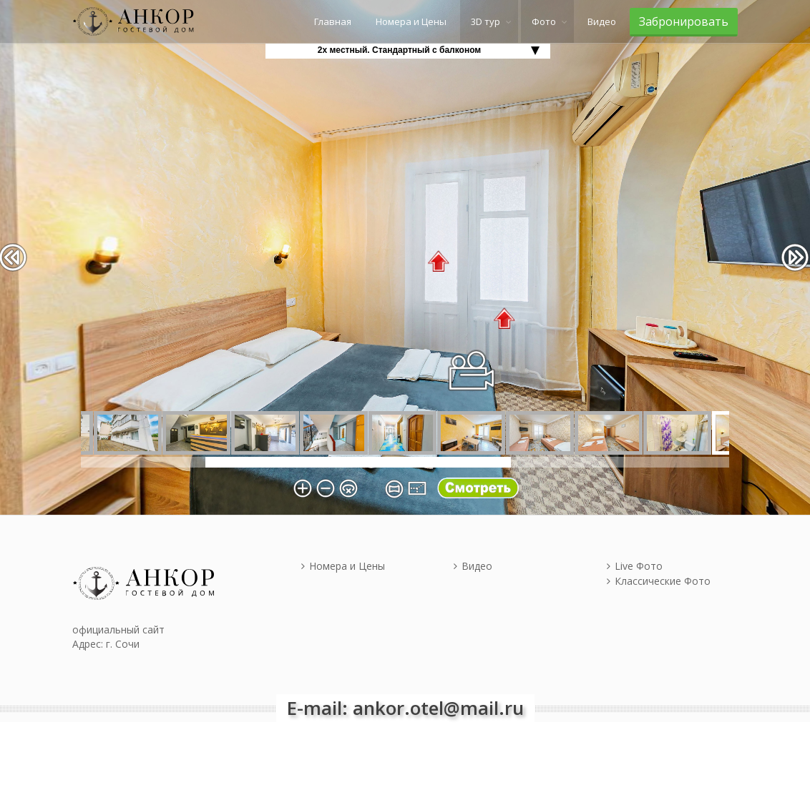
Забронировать (683, 21)
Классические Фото (659, 581)
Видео (601, 21)
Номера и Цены (411, 21)
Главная (332, 21)
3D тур (485, 21)
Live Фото (635, 566)
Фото (544, 21)
